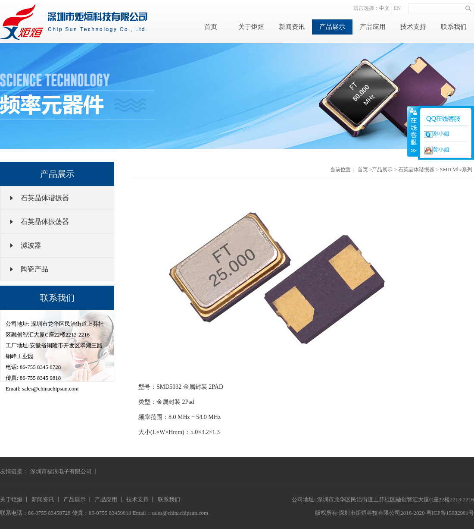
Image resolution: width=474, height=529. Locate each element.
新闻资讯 (292, 26)
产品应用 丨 (109, 499)
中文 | (385, 8)
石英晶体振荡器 (45, 221)
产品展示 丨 (78, 499)
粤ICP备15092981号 (450, 513)
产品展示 (332, 26)
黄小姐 (436, 150)
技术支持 (413, 26)
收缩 (413, 131)
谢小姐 (436, 133)
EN (397, 8)
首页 (210, 26)
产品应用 (373, 26)
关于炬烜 (251, 26)
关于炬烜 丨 (14, 499)
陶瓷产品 (34, 269)
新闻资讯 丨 (46, 499)
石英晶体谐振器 (45, 198)
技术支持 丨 (141, 499)
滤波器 (31, 245)
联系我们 (454, 26)
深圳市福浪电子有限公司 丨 (64, 471)
